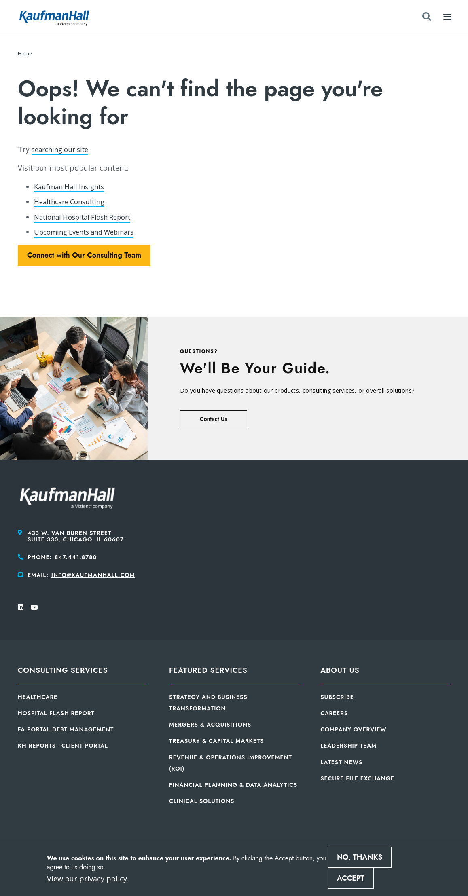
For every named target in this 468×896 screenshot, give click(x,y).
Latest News (341, 762)
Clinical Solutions (201, 801)
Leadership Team (348, 746)
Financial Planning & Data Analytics (233, 785)
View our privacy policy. (88, 878)
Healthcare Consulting (73, 201)
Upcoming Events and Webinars (90, 232)
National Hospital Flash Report (88, 217)
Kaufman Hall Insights (72, 186)
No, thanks (359, 857)
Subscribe (337, 697)
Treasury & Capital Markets (216, 741)
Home (25, 53)
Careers (334, 713)
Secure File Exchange (357, 778)
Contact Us (213, 419)
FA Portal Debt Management (66, 729)
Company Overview (353, 729)
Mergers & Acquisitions (210, 725)
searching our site (63, 149)
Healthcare (37, 697)
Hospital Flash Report (56, 713)
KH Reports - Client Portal (63, 746)
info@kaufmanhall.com (93, 575)
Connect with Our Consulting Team (84, 255)
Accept (350, 878)
